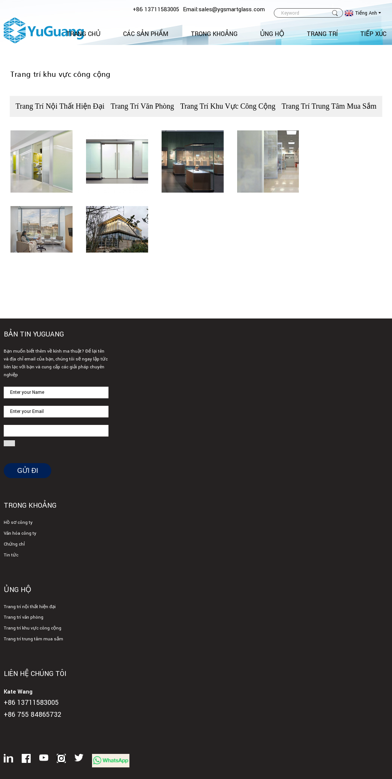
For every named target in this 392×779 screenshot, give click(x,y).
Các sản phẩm (145, 34)
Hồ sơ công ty (18, 522)
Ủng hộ (272, 34)
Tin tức (11, 555)
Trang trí (322, 34)
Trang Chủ (83, 34)
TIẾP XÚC (373, 34)
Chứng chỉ (14, 544)
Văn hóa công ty (20, 533)
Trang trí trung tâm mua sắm (329, 106)
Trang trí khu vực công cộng (228, 106)
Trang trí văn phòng (142, 106)
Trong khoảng (214, 34)
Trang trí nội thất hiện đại (59, 106)
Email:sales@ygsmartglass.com (224, 9)
